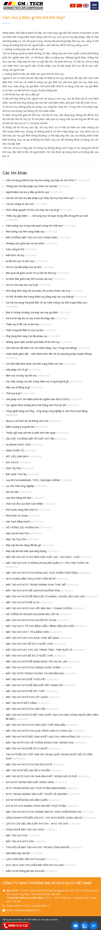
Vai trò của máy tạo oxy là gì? (28, 285)
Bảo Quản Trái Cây (22, 474)
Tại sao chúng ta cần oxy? (26, 204)
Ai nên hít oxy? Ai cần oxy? (26, 261)
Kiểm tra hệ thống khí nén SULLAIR (31, 871)
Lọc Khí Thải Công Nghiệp (26, 486)
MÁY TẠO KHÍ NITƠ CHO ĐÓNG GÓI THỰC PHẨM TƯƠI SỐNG (48, 573)
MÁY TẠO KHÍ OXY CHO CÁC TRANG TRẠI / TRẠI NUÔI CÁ (45, 650)
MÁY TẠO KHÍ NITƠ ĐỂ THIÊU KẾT (32, 679)
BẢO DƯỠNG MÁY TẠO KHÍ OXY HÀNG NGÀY (38, 238)
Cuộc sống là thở (21, 249)
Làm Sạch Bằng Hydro (24, 522)
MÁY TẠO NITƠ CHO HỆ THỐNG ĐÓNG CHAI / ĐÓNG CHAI (46, 743)
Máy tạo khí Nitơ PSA (24, 533)
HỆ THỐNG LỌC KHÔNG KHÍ (29, 527)
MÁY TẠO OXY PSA (23, 836)
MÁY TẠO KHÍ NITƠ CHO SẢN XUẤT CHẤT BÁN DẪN (42, 725)
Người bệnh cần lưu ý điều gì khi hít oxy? (34, 192)
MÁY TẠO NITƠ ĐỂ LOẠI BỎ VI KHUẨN (34, 770)
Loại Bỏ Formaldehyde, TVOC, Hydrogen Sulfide (39, 480)
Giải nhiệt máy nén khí (24, 853)
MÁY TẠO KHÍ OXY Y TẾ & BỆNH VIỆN (33, 632)
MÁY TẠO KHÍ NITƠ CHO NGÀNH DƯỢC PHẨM (39, 668)
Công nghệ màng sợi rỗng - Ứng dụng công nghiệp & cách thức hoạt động (47, 413)
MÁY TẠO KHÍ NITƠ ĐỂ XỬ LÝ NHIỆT (33, 749)
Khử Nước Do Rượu (23, 516)
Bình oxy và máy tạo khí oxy (27, 376)
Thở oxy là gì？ (20, 393)
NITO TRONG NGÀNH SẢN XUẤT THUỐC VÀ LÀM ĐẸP (43, 794)
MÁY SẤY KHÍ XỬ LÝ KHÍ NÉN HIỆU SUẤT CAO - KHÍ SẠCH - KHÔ (49, 557)
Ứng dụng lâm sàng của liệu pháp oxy (33, 336)
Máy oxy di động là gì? (24, 387)
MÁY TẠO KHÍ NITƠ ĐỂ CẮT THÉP (31, 691)
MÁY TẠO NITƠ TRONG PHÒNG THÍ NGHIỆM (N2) (41, 673)
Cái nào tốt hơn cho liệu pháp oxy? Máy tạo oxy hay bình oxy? (46, 198)
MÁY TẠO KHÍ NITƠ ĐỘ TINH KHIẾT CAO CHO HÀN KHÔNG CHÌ (49, 737)
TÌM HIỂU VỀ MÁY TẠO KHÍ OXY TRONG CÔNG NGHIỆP (44, 847)
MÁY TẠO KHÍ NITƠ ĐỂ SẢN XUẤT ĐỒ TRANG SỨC (41, 685)
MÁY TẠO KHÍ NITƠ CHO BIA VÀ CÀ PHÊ (35, 765)
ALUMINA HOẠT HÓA (24, 445)
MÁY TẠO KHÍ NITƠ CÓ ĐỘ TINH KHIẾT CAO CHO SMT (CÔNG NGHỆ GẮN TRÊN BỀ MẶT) (52, 717)
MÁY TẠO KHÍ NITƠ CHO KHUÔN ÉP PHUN (37, 620)
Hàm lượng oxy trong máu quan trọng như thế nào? (41, 226)
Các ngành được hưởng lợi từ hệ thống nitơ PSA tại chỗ (42, 405)
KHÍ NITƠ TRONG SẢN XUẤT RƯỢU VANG (36, 782)
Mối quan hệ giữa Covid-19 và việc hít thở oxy (37, 273)
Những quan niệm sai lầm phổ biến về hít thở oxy (39, 342)
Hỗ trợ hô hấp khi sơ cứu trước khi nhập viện (36, 318)
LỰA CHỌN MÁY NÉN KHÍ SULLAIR (32, 859)
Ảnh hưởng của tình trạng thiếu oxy (31, 232)
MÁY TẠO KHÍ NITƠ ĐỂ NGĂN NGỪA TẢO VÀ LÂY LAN (43, 662)
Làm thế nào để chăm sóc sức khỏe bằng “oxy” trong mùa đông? (48, 348)
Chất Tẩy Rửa (20, 468)
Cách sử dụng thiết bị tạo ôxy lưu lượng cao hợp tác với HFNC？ (48, 180)
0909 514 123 (18, 925)
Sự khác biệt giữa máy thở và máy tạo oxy (35, 279)
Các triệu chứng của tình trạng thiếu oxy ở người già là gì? (44, 382)
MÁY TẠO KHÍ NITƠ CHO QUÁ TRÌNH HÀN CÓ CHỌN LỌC (45, 731)
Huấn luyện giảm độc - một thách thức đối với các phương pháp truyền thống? (49, 356)
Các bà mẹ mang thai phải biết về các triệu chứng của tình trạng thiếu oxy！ (47, 305)
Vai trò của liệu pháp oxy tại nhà (30, 267)
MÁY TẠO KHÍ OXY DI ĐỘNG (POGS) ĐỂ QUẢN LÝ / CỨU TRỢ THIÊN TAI (47, 565)
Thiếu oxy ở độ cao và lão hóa (28, 324)
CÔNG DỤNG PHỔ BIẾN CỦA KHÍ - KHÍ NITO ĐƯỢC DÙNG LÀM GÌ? (50, 818)
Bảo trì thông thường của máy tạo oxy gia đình (38, 312)
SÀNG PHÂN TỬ (21, 451)
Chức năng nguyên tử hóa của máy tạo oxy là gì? (39, 210)
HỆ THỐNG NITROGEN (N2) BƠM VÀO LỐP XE (39, 614)
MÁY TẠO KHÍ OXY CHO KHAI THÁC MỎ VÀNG (39, 638)
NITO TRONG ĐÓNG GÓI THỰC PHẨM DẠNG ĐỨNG (42, 788)
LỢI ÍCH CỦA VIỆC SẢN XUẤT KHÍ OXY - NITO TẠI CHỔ (43, 824)
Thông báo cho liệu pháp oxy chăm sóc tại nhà (37, 186)
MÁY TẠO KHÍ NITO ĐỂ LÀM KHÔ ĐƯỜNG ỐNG (39, 591)
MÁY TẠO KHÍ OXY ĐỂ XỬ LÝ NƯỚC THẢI (35, 644)
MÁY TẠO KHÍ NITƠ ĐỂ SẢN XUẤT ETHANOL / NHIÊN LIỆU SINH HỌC (52, 597)
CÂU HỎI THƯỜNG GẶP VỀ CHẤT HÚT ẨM (36, 439)
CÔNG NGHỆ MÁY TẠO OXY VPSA (31, 830)
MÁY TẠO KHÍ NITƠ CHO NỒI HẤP (32, 709)
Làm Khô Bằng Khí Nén (25, 498)
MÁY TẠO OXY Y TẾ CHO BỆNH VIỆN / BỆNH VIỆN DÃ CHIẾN (46, 626)
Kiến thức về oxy (21, 255)
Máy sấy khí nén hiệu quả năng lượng (32, 551)
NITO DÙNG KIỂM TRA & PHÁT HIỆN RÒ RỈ (37, 579)
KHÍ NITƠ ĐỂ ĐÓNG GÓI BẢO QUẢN (33, 800)
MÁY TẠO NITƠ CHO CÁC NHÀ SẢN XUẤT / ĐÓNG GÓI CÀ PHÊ (48, 776)
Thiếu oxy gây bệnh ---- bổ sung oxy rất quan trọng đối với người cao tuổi (47, 218)
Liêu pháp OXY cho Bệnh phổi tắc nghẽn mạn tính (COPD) (44, 399)
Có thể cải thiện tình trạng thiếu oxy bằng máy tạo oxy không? (46, 297)
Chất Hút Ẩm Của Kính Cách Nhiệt (30, 504)
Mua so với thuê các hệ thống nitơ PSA (33, 421)
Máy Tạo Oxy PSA (22, 539)
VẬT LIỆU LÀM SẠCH (23, 456)
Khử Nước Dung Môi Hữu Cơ (28, 510)
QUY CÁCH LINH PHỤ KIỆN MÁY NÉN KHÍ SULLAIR (41, 865)
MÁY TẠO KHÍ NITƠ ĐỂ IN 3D (29, 602)
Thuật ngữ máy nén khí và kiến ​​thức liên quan (37, 433)
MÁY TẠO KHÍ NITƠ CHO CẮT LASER (33, 697)
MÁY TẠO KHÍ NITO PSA (26, 841)
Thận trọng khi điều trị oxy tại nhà (31, 330)
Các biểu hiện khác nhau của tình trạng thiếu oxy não (41, 364)
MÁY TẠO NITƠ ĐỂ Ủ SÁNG (27, 703)
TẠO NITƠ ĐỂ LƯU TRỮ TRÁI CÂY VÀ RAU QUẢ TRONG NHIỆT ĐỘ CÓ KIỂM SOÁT (49, 757)
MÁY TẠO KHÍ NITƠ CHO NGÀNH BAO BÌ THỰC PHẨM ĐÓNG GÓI (50, 812)
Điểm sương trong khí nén (26, 427)
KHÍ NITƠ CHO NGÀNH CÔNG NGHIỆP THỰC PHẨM (42, 806)
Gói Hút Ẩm (18, 492)
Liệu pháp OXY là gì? (23, 370)
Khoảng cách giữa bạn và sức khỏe (31, 243)
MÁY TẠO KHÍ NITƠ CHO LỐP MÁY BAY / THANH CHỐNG (45, 608)
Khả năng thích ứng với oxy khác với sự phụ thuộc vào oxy (44, 291)
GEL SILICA (18, 462)
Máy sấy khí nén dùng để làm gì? (30, 545)
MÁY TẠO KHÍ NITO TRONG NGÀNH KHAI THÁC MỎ (42, 585)
